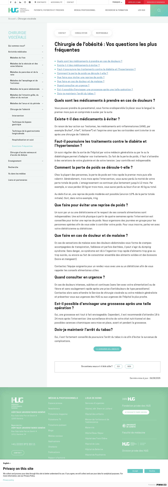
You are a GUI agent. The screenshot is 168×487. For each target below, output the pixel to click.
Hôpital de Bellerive (94, 451)
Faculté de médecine (133, 434)
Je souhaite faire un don (136, 413)
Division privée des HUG (135, 452)
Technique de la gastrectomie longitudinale (26, 134)
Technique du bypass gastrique (21, 125)
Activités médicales (17, 53)
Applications (54, 443)
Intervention (18, 117)
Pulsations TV (54, 421)
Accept (135, 471)
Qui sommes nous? (16, 47)
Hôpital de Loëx (92, 445)
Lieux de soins (93, 400)
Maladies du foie (17, 59)
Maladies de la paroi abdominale (25, 90)
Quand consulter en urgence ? (73, 87)
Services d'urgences (94, 405)
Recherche (13, 169)
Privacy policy (8, 480)
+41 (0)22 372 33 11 (23, 446)
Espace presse (55, 405)
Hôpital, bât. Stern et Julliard (98, 410)
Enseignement (15, 162)
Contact (18, 454)
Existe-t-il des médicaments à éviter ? (78, 67)
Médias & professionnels (63, 400)
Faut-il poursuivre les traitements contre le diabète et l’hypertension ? (96, 71)
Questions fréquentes (22, 148)
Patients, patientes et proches (49, 10)
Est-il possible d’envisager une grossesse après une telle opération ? (95, 91)
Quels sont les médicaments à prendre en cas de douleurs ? (89, 63)
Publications (54, 454)
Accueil (12, 20)
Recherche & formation (116, 10)
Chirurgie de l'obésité (20, 111)
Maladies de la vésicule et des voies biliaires (24, 66)
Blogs (50, 432)
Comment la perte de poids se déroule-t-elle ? (82, 75)
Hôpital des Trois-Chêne (96, 440)
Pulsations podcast (57, 426)
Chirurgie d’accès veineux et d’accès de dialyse (23, 155)
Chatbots (52, 448)
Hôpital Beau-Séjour (94, 434)
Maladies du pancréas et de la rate (24, 75)
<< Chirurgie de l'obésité (107, 350)
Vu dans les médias (17, 175)
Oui (118, 368)
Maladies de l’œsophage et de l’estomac (24, 83)
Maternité (89, 429)
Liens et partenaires (17, 181)
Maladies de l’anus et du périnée (25, 105)
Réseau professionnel (84, 10)
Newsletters (54, 410)
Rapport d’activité (56, 459)
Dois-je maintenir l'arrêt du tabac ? (76, 95)
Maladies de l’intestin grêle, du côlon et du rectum (24, 98)
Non (129, 368)
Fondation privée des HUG (136, 407)
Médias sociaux (55, 437)
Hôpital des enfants (94, 416)
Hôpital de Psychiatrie (95, 456)
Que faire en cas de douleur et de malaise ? (80, 83)
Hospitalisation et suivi (23, 141)
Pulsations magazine (58, 416)
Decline (152, 471)
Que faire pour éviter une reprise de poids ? (81, 79)
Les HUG (141, 10)
